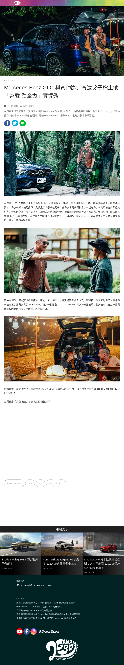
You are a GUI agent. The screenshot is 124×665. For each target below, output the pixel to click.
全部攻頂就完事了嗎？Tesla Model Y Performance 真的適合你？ (46, 618)
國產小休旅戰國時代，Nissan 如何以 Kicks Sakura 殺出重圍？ (45, 603)
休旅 (40, 483)
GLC (61, 483)
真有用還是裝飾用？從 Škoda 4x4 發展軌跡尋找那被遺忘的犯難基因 (48, 614)
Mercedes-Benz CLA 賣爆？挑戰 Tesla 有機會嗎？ (40, 607)
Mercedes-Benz (14, 483)
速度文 (12, 80)
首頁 (5, 80)
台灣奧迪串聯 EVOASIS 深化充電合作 (34, 610)
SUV (30, 483)
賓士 (51, 483)
